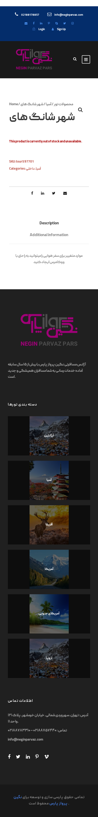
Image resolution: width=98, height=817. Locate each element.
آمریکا (49, 569)
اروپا (49, 658)
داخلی (30, 168)
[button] (80, 110)
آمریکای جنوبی (49, 613)
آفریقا (49, 524)
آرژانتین (49, 435)
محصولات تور (63, 104)
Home (13, 104)
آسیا (48, 104)
